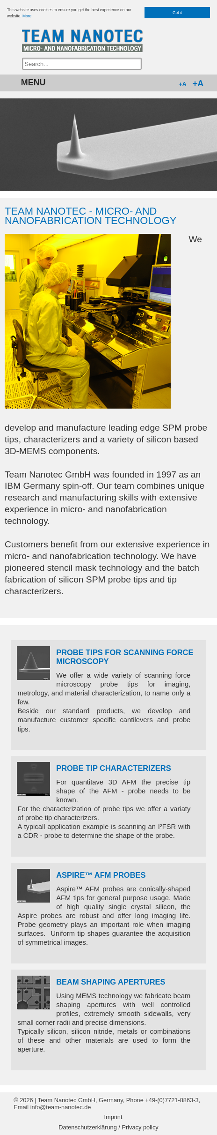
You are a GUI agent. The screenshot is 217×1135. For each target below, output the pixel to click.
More (26, 16)
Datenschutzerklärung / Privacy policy (108, 1127)
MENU (33, 82)
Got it (177, 12)
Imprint (113, 1117)
